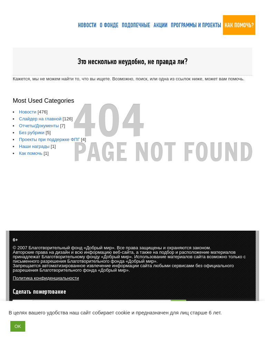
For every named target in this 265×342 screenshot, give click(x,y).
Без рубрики (32, 132)
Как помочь (30, 153)
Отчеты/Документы (39, 125)
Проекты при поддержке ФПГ (49, 139)
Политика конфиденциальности (46, 278)
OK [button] (17, 326)
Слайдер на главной (40, 118)
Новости (27, 111)
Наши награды (34, 146)
